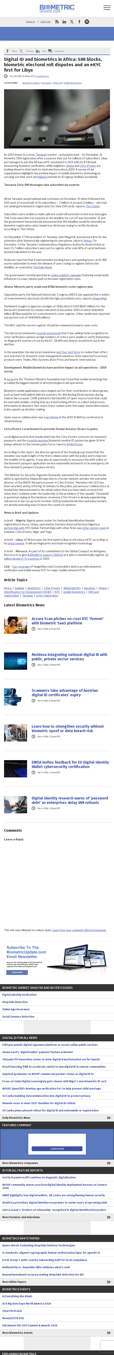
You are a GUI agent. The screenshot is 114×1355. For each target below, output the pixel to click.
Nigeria (42, 177)
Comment (59, 51)
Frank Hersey (42, 76)
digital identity (72, 588)
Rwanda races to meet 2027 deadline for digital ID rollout (38, 1103)
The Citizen (93, 206)
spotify (86, 21)
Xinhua (87, 240)
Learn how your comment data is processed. (79, 930)
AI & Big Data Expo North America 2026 (26, 1303)
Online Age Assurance (16, 1009)
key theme (52, 417)
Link (44, 51)
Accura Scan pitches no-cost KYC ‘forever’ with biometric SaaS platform (68, 621)
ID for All (57, 83)
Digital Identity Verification (19, 994)
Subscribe (46, 21)
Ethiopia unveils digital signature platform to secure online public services (50, 1045)
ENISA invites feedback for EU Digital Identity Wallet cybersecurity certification (70, 764)
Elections (46, 83)
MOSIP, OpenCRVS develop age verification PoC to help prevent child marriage (51, 1088)
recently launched (38, 440)
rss (56, 21)
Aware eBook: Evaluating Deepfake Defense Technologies (38, 1245)
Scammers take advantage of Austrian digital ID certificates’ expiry (65, 692)
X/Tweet (30, 51)
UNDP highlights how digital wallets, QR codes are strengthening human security (53, 1195)
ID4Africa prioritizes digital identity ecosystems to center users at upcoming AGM (54, 1202)
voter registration (47, 595)
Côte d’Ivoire (88, 165)
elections (89, 588)
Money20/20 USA (13, 1318)
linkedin (64, 21)
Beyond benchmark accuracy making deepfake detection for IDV (43, 1274)
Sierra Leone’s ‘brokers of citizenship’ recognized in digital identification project (54, 1210)
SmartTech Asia (12, 1311)
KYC (57, 592)
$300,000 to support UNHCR (45, 554)
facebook (79, 21)
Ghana (70, 165)
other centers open (94, 528)
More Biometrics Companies (20, 1163)
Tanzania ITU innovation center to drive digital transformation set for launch (51, 1059)
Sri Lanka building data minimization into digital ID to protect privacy (46, 1096)
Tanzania (41, 154)
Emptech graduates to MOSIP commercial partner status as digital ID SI (47, 1074)
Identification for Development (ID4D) (27, 592)
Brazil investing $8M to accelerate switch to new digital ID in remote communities (54, 1066)
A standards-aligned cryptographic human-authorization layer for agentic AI (51, 1252)
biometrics (34, 588)
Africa (8, 588)
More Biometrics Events (17, 1332)
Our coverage (20, 566)
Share (14, 51)
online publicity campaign (66, 275)
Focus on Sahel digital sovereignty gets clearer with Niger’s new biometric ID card (54, 1081)
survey (11, 379)
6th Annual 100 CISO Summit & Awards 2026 (29, 1325)
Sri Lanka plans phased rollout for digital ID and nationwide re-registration (50, 1110)
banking (19, 588)
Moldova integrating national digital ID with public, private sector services (69, 656)
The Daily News (42, 267)
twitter (71, 21)
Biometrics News (31, 83)
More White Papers (14, 1282)
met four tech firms (68, 352)
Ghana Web (99, 298)
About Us (30, 21)
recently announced (48, 333)
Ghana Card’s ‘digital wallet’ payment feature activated (37, 1052)
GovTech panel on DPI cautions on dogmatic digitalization (39, 1177)
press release (16, 543)
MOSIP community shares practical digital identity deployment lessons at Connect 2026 (54, 1186)
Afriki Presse (75, 444)
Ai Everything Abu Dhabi (17, 1296)
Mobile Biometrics (73, 83)
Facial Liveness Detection (18, 1016)
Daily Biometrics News (16, 1117)
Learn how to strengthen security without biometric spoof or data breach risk (68, 728)
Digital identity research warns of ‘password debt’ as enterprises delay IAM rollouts (70, 800)
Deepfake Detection (15, 1002)
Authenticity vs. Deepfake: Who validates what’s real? (36, 1267)
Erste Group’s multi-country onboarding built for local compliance (44, 1260)
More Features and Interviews (21, 1217)
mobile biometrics (74, 592)
